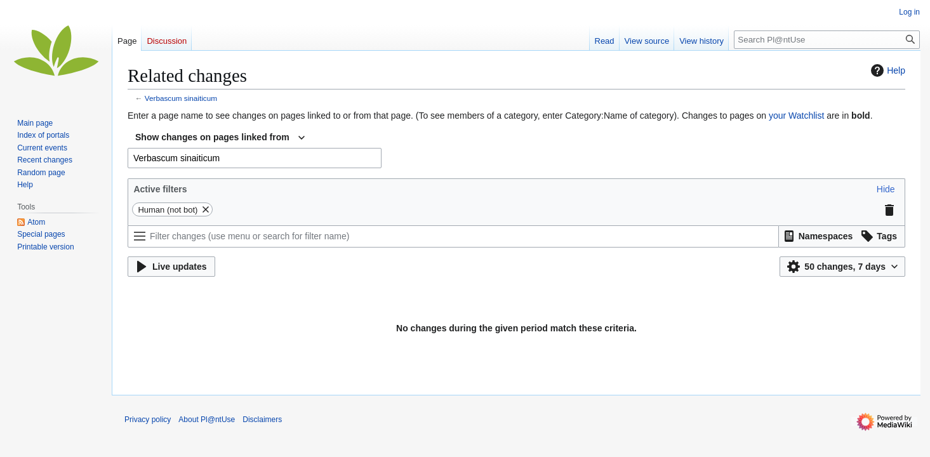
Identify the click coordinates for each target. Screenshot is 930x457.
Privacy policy (147, 419)
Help (886, 70)
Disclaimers (262, 419)
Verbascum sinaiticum (181, 98)
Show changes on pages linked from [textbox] (212, 137)
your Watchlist (796, 115)
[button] (886, 189)
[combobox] (220, 138)
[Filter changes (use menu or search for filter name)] (453, 236)
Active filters (160, 189)
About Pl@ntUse (206, 419)
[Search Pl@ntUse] (827, 39)
